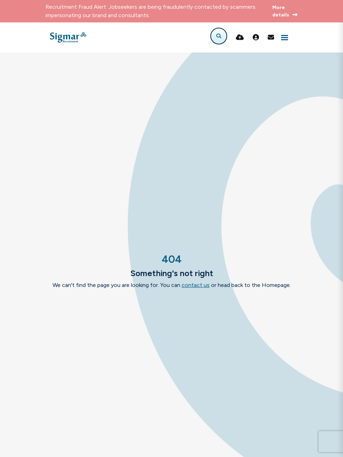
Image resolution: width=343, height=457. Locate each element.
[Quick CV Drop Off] (240, 37)
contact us (196, 285)
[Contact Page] (271, 37)
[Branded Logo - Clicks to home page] (68, 37)
